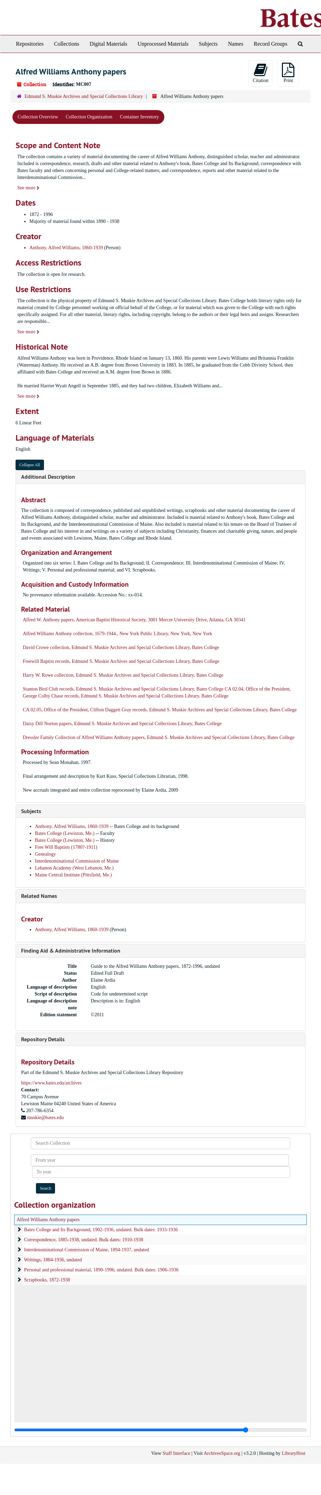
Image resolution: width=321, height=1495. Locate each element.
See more (28, 187)
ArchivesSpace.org (222, 1453)
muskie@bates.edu (45, 1117)
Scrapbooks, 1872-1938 (47, 1279)
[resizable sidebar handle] (160, 1430)
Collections (66, 44)
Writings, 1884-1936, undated (53, 1259)
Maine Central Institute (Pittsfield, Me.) (73, 874)
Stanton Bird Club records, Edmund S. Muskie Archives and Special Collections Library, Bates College (123, 689)
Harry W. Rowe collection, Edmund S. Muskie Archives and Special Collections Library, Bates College (123, 675)
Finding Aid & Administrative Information (70, 950)
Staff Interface (176, 1453)
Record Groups (270, 44)
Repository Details (43, 1039)
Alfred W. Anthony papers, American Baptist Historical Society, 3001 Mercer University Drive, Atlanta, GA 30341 (134, 619)
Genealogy (45, 854)
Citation (260, 73)
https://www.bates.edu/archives (51, 1083)
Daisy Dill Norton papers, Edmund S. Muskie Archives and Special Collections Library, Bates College (122, 723)
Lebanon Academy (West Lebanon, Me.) (74, 868)
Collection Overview (38, 116)
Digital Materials (108, 44)
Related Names (39, 896)
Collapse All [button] (29, 464)
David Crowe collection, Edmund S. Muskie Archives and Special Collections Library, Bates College (121, 647)
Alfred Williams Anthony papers (48, 1219)
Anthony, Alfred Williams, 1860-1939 (66, 247)
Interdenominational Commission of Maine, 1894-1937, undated (86, 1249)
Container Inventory (139, 116)
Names (235, 44)
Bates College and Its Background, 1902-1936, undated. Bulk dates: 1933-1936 (101, 1229)
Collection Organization (89, 116)
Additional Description (48, 476)
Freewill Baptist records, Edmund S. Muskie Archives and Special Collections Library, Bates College (121, 661)
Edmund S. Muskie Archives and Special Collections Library (84, 96)
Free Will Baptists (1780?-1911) (66, 847)
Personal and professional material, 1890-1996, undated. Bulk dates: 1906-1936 (101, 1269)
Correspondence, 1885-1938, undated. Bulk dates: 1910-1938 (84, 1239)
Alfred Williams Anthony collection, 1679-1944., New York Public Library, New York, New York (117, 633)
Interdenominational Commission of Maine (77, 861)
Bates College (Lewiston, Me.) (65, 833)
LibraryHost (293, 1453)
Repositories (30, 44)
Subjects (208, 44)
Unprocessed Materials (163, 44)
